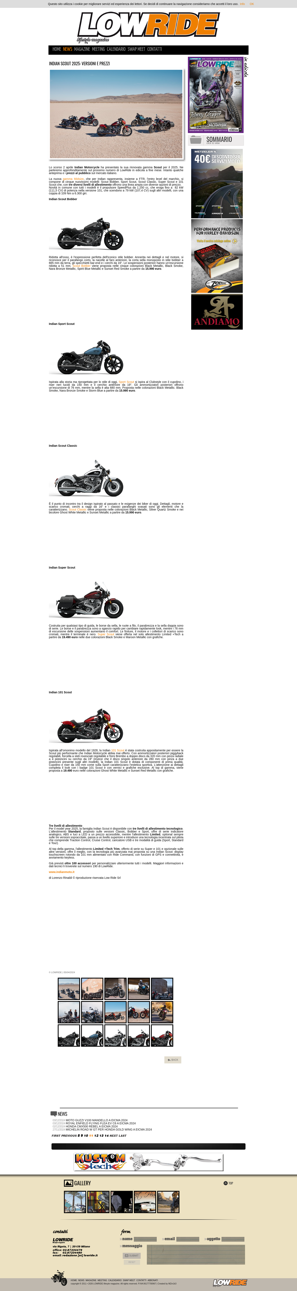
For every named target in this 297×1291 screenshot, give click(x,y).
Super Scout (106, 634)
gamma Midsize (73, 179)
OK (252, 4)
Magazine (82, 49)
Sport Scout (126, 382)
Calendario (116, 49)
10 (86, 1136)
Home (57, 49)
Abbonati (153, 1280)
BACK (172, 1060)
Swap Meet (136, 49)
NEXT (114, 1136)
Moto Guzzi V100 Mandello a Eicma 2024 (96, 1120)
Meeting (98, 49)
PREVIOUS (69, 1136)
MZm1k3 (172, 1284)
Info (242, 4)
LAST (122, 1136)
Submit (132, 1256)
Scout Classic (78, 509)
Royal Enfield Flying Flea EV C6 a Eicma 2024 (101, 1123)
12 (96, 1136)
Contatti (154, 49)
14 (106, 1136)
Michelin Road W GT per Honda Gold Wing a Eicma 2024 (109, 1129)
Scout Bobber (82, 265)
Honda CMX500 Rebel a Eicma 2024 (92, 1126)
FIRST (56, 1136)
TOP (228, 1183)
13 (101, 1136)
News (67, 49)
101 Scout (117, 750)
